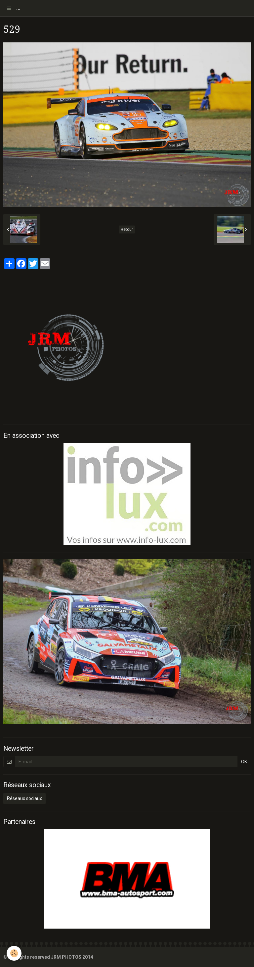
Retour (127, 229)
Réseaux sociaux (24, 798)
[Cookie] (14, 953)
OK (244, 761)
